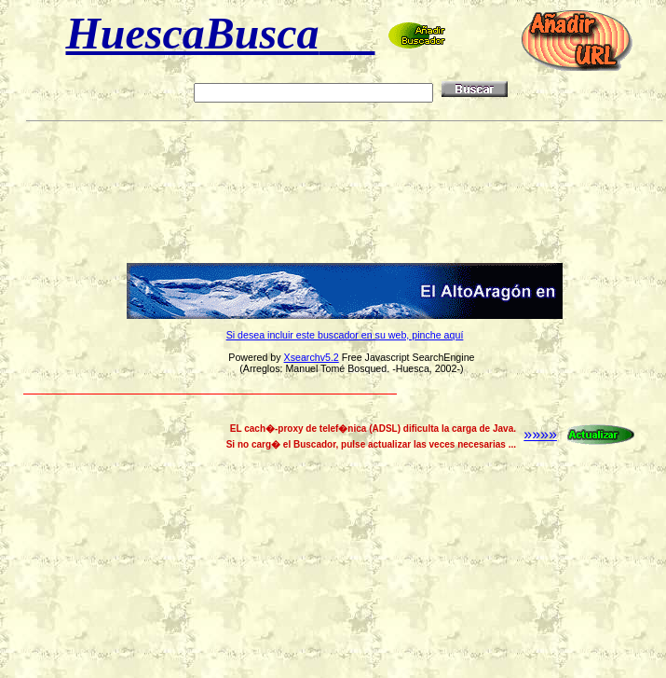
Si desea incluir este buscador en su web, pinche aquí (345, 334)
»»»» (580, 434)
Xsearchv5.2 (311, 357)
